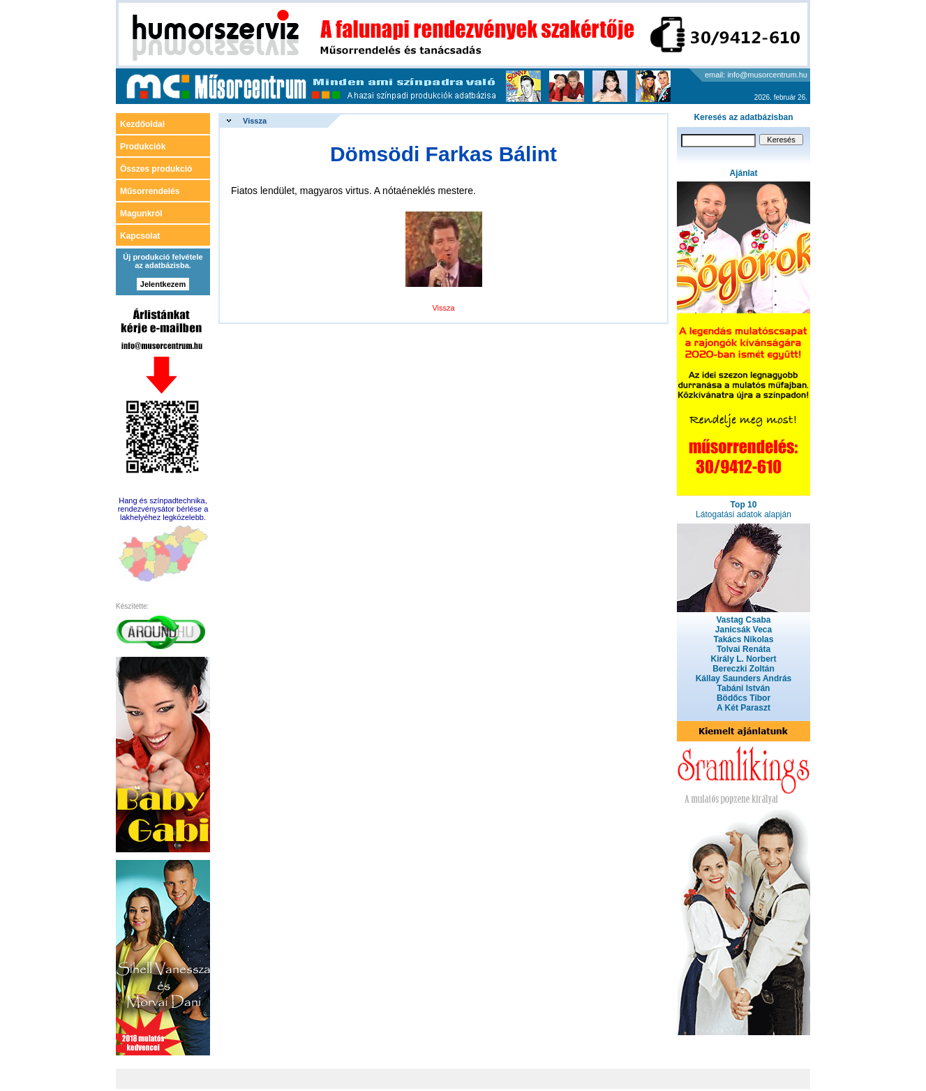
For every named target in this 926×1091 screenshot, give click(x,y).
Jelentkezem (163, 284)
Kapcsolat (140, 236)
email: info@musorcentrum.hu (756, 74)
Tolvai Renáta (743, 649)
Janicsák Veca (743, 629)
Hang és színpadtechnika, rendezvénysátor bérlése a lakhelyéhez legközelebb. (163, 508)
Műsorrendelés (149, 191)
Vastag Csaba (743, 620)
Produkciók (142, 146)
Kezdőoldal (142, 124)
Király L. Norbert (743, 659)
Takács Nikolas (744, 639)
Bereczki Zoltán (743, 669)
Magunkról (141, 213)
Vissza (255, 121)
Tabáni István (743, 688)
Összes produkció (156, 169)
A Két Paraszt (743, 708)
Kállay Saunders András (744, 678)
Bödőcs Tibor (743, 698)
